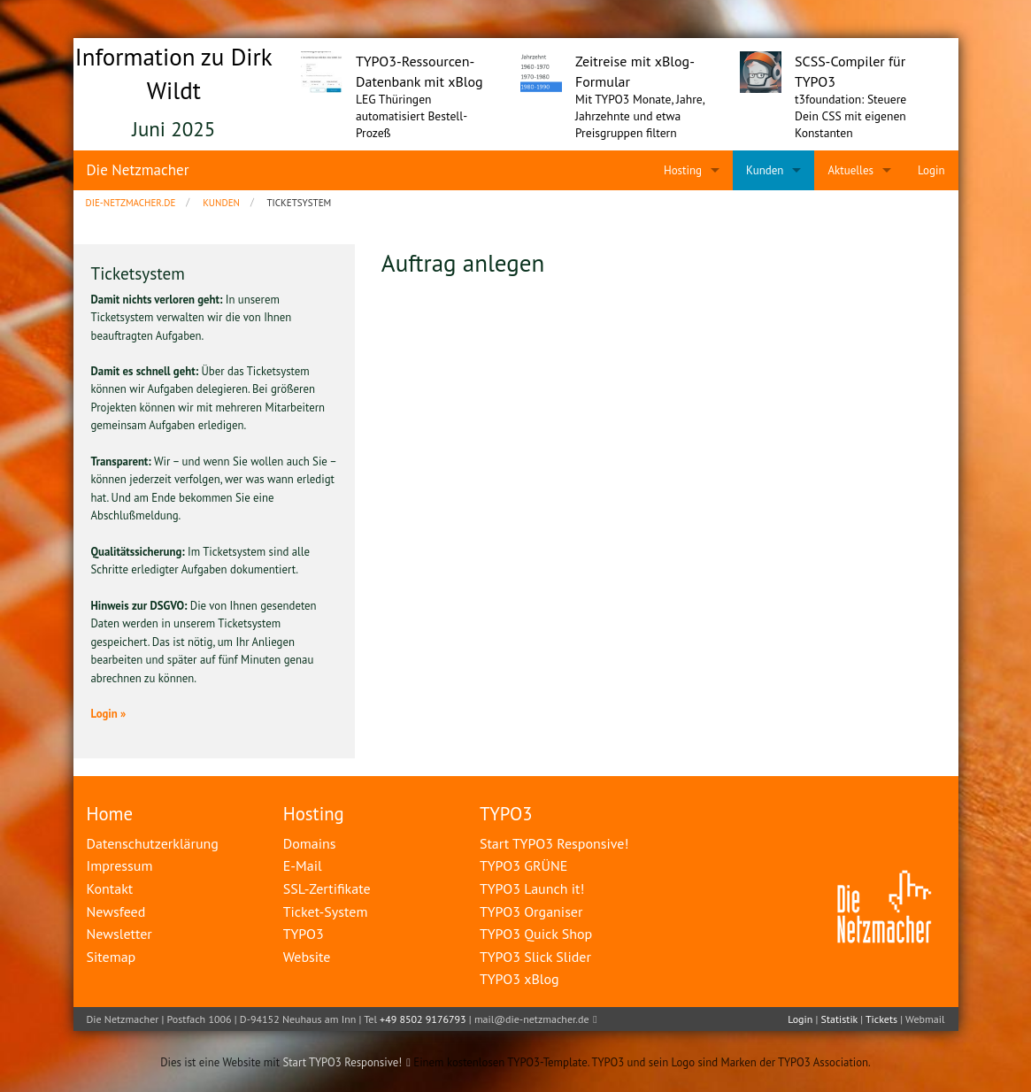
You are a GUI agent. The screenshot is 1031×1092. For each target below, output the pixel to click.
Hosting (313, 814)
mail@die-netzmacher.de (531, 1019)
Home (110, 814)
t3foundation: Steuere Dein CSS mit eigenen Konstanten (850, 116)
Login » (109, 713)
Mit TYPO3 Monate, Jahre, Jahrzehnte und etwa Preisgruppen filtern (639, 116)
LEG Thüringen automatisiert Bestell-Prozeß (411, 116)
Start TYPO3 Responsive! (342, 1062)
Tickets (881, 1019)
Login (800, 1019)
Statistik (839, 1019)
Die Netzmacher (138, 170)
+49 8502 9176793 (423, 1019)
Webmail (924, 1019)
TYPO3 (506, 814)
